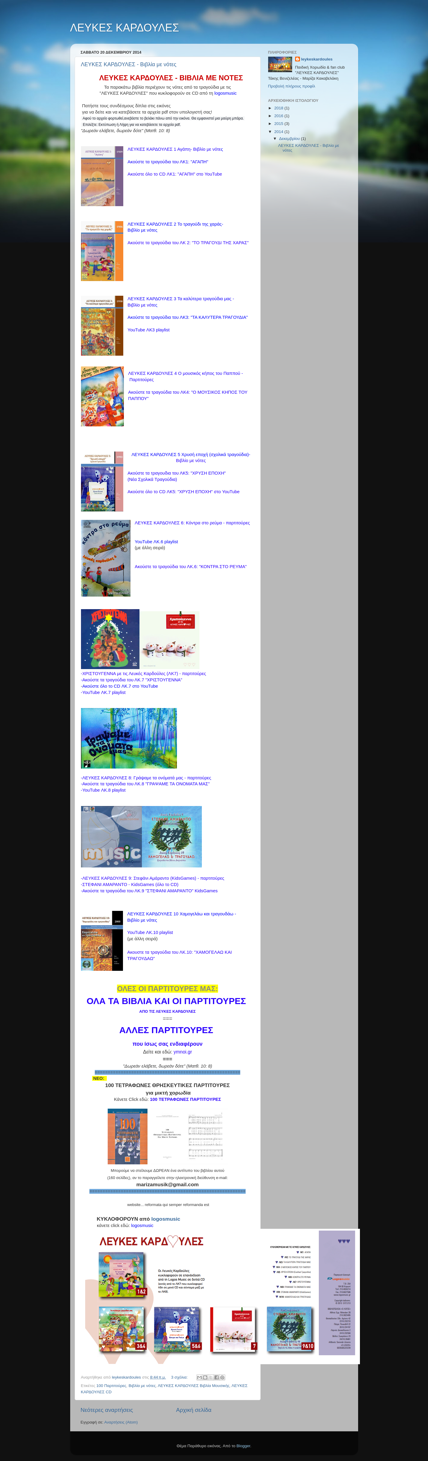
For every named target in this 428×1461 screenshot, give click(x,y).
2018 (279, 108)
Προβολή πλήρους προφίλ (291, 86)
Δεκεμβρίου (290, 138)
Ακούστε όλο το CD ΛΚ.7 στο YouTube (120, 686)
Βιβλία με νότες (142, 1385)
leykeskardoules (317, 59)
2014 (279, 131)
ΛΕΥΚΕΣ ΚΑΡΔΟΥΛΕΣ (124, 28)
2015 (279, 123)
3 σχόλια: (180, 1377)
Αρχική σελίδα (193, 1410)
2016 (279, 116)
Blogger (243, 1446)
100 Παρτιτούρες (111, 1385)
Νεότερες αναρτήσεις (107, 1410)
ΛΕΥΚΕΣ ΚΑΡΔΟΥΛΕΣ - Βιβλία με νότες (128, 64)
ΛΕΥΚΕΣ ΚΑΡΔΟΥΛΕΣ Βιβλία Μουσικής (193, 1385)
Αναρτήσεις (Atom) (121, 1422)
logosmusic (165, 1219)
